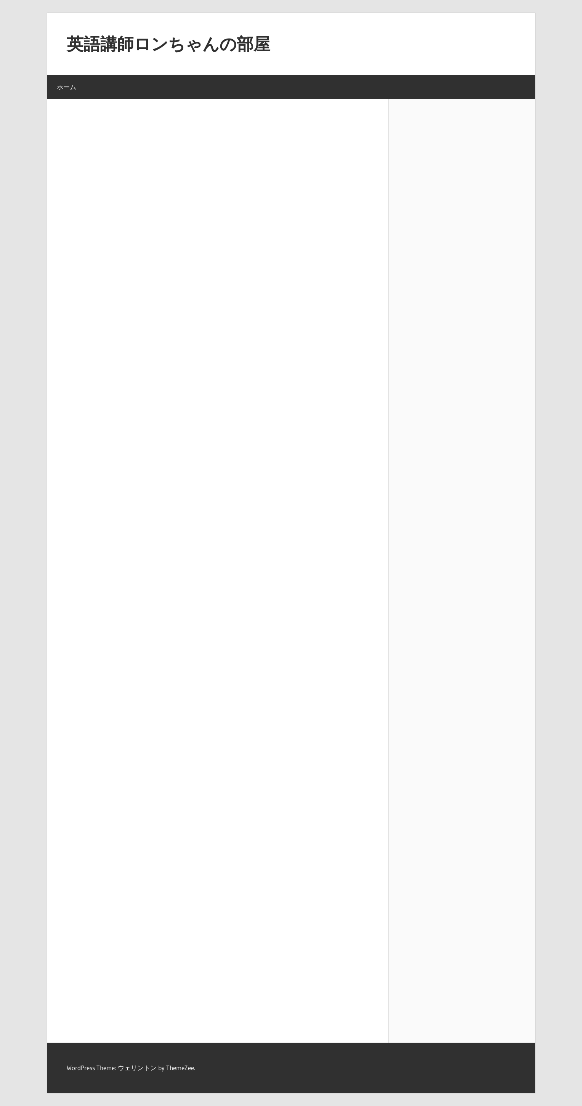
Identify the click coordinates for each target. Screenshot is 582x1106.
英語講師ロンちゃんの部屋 (168, 44)
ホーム (66, 87)
